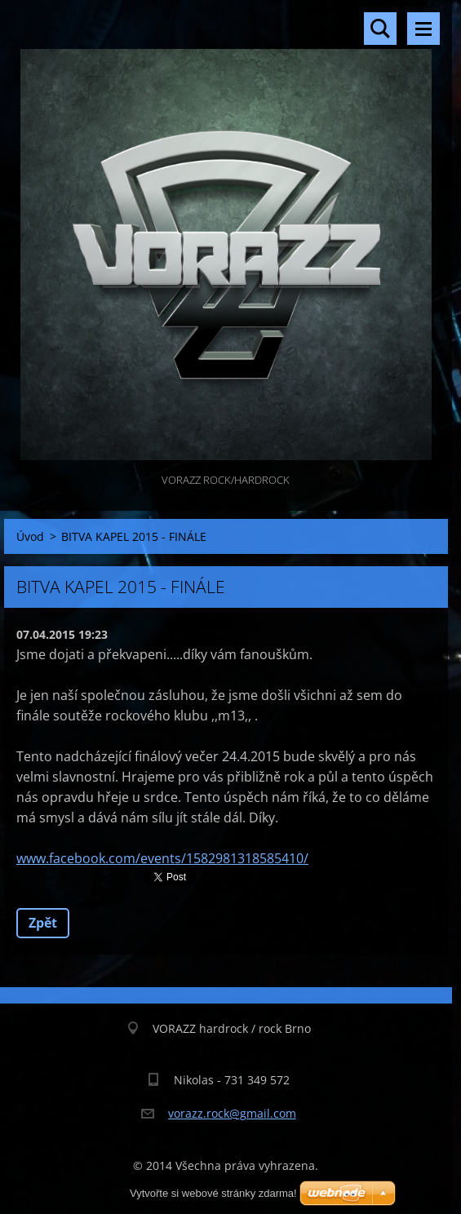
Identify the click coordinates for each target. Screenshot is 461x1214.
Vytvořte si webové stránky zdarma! (213, 1193)
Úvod (30, 536)
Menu (423, 28)
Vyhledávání (380, 28)
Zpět (43, 923)
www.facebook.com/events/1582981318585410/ (162, 858)
